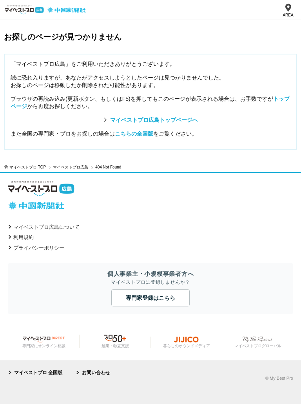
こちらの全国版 (134, 133)
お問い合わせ (96, 372)
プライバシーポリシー (38, 248)
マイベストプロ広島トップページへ (154, 120)
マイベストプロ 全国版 (38, 372)
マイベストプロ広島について (46, 227)
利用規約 (23, 237)
